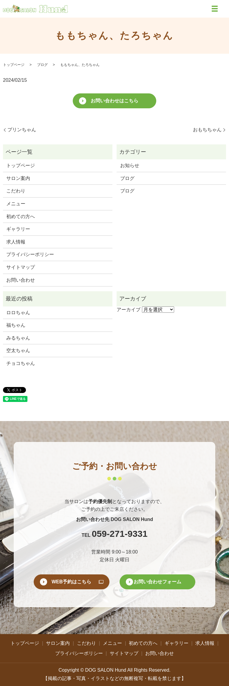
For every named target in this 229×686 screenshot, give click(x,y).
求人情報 (15, 241)
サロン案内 (18, 178)
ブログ (42, 65)
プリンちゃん (21, 129)
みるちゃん (18, 337)
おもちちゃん (207, 129)
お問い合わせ (20, 280)
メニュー (15, 203)
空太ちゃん (18, 350)
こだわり (15, 190)
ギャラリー (18, 229)
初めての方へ (20, 216)
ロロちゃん (18, 312)
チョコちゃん (20, 363)
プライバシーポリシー (30, 254)
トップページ (13, 65)
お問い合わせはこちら (114, 100)
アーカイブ (128, 309)
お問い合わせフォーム (157, 581)
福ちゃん (15, 325)
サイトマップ (20, 267)
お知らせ (129, 165)
